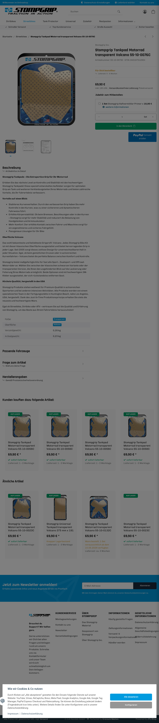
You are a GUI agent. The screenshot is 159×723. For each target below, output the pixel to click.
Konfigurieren (131, 705)
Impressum (13, 713)
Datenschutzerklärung (32, 713)
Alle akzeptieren (131, 697)
